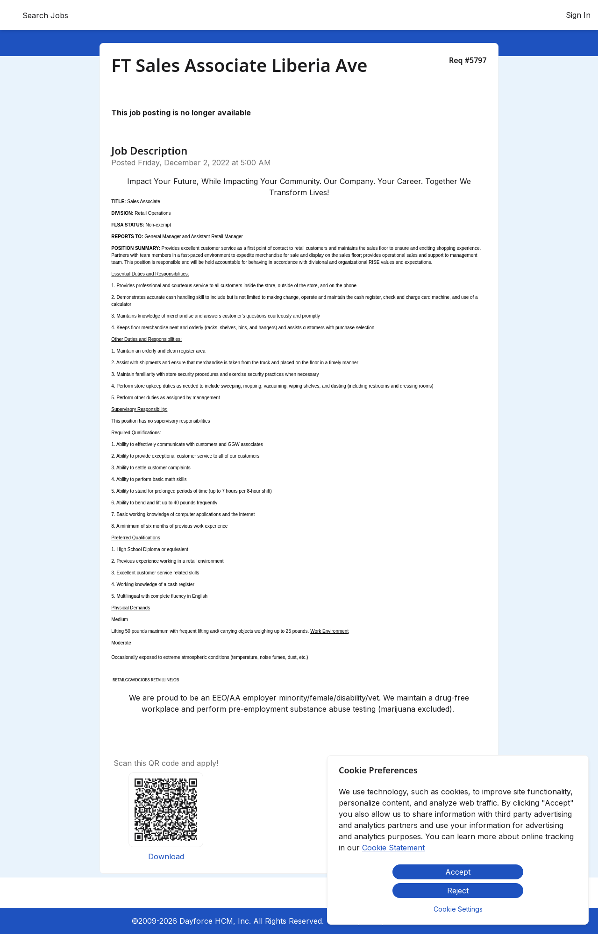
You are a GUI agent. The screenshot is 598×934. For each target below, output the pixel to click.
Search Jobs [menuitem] (45, 15)
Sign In (578, 15)
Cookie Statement (393, 847)
